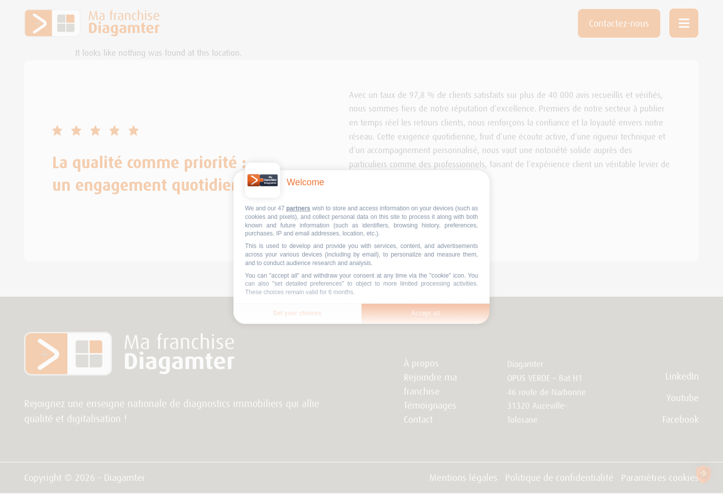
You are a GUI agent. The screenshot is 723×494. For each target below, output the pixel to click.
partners (298, 208)
